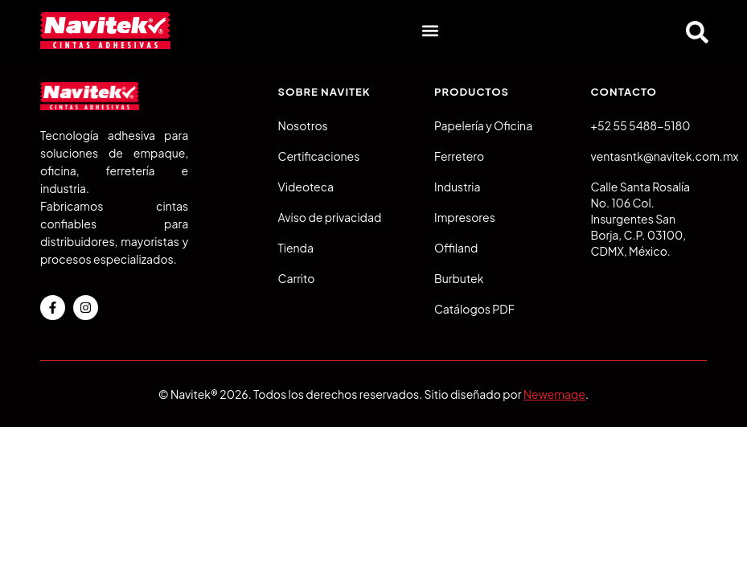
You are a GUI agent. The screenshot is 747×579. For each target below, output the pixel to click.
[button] (430, 31)
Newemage (554, 394)
